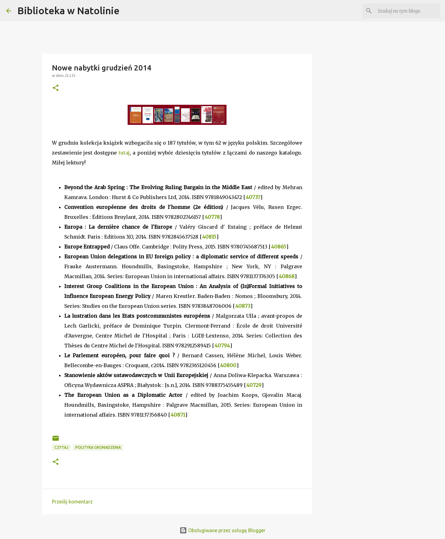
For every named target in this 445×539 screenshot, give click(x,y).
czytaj (61, 447)
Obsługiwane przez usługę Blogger (222, 530)
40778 (212, 217)
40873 (242, 306)
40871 (178, 415)
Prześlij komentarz (72, 501)
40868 (287, 276)
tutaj (124, 153)
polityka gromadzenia (98, 447)
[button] (55, 88)
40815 (209, 237)
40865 (278, 247)
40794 (222, 345)
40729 (253, 385)
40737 (253, 197)
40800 (228, 365)
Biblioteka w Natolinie (68, 10)
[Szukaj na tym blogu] (407, 10)
